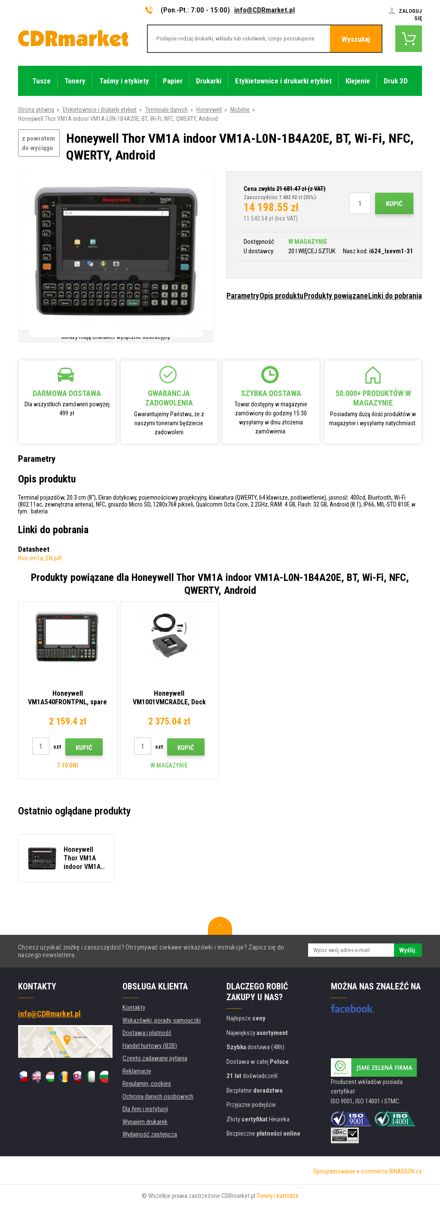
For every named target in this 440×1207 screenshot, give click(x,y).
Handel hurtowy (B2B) (149, 1046)
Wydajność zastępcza (149, 1134)
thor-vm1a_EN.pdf (40, 558)
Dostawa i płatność (146, 1033)
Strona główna (36, 109)
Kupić (394, 204)
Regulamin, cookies (146, 1083)
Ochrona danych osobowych (157, 1096)
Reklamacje (136, 1071)
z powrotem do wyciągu (38, 143)
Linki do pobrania (395, 295)
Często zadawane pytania (154, 1058)
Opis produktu (281, 295)
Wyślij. (408, 950)
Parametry (242, 295)
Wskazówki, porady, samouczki (161, 1020)
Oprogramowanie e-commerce (350, 1171)
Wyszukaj (356, 39)
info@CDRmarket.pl (264, 10)
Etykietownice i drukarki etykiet (100, 109)
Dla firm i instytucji (145, 1109)
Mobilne (240, 109)
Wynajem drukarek (145, 1122)
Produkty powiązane (336, 295)
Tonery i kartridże (278, 1196)
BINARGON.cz (405, 1171)
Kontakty (133, 1007)
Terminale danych (166, 109)
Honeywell (209, 109)
